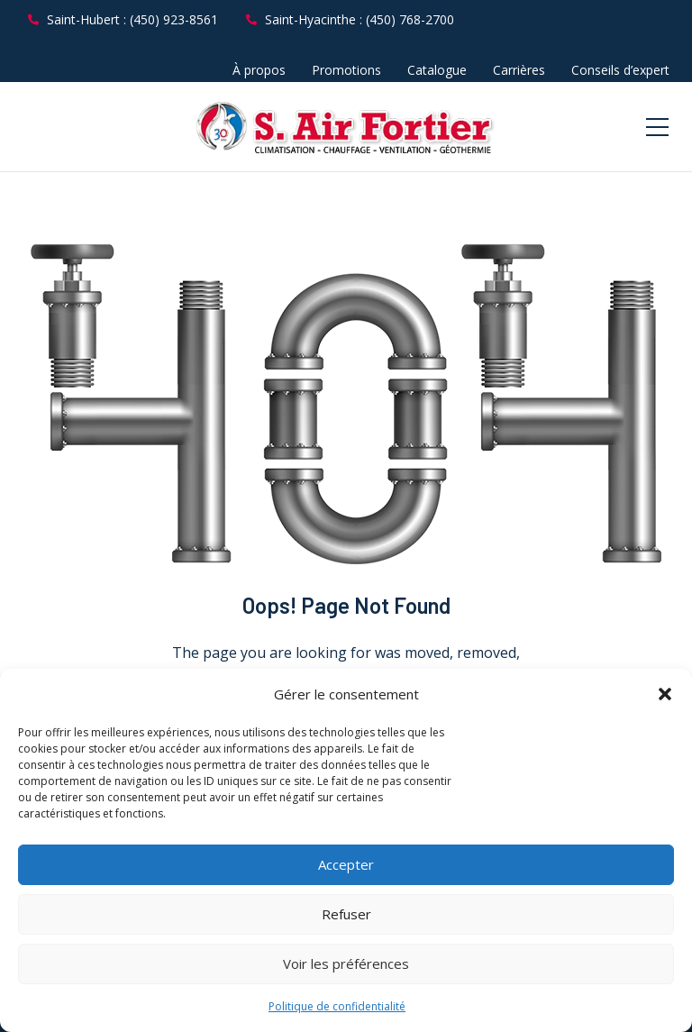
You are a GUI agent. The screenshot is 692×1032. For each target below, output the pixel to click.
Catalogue (437, 69)
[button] (665, 694)
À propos (259, 69)
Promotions (346, 69)
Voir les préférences (346, 963)
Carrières (519, 69)
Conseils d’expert (620, 69)
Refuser (346, 914)
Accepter (346, 864)
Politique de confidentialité (337, 1006)
